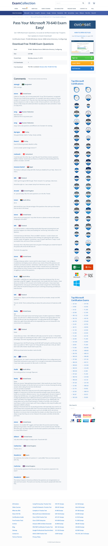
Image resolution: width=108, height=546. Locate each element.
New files (34, 8)
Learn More (82, 63)
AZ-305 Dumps (79, 514)
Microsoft (26, 13)
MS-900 (86, 347)
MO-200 (75, 397)
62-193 (74, 388)
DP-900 (75, 359)
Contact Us (15, 533)
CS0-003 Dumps (79, 527)
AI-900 (74, 306)
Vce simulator (59, 8)
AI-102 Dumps (79, 517)
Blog (13, 527)
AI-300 (86, 371)
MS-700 (75, 353)
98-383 (86, 397)
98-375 (86, 394)
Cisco (32, 13)
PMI (65, 13)
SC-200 (86, 315)
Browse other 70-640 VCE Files (48, 67)
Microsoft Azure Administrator (41, 514)
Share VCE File (16, 514)
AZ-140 (86, 335)
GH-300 (75, 341)
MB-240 (75, 379)
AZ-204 (86, 333)
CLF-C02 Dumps (59, 530)
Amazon (43, 13)
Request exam (72, 8)
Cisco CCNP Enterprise (39, 520)
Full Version (82, 68)
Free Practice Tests (17, 520)
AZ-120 (86, 379)
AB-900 (86, 327)
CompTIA (37, 13)
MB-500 (75, 371)
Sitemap (14, 530)
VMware (82, 13)
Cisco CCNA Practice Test (40, 517)
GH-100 (86, 382)
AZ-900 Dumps (59, 524)
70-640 (27, 17)
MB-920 (86, 385)
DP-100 (86, 359)
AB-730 (75, 321)
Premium (24, 8)
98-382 (86, 388)
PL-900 (74, 347)
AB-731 (75, 327)
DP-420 (75, 373)
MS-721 (86, 362)
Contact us (83, 8)
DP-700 (86, 303)
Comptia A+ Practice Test (40, 510)
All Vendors (15, 504)
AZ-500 (86, 330)
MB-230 (75, 362)
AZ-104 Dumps (79, 504)
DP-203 (75, 382)
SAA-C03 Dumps (80, 507)
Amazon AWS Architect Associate (42, 524)
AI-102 (74, 309)
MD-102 (75, 315)
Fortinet (54, 13)
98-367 (74, 394)
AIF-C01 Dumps (59, 517)
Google (48, 13)
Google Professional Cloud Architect (43, 530)
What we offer (16, 510)
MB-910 (86, 391)
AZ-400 (75, 338)
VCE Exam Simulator (80, 36)
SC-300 (86, 312)
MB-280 (86, 356)
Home (16, 8)
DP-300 (75, 350)
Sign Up (82, 57)
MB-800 (86, 350)
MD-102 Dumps (59, 527)
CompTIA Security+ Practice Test (42, 504)
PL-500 (86, 373)
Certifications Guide (18, 517)
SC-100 (75, 330)
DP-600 (86, 321)
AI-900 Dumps (59, 510)
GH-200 (86, 368)
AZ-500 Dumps (79, 530)
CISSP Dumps (59, 533)
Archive (14, 524)
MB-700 (75, 376)
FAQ (92, 8)
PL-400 (86, 338)
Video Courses (46, 8)
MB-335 (75, 368)
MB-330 (75, 356)
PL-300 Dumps (79, 520)
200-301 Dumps (59, 507)
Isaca (77, 13)
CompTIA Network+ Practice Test (42, 507)
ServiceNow (71, 13)
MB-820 (75, 365)
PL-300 (86, 309)
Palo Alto (87, 13)
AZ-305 (86, 306)
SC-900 (75, 333)
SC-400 (75, 385)
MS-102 (75, 318)
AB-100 (86, 318)
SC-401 (75, 324)
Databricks (60, 13)
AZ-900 (75, 312)
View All (93, 13)
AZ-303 (75, 391)
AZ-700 (86, 324)
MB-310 (86, 353)
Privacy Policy (36, 537)
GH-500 (86, 376)
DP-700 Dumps (79, 510)
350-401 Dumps (79, 524)
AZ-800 (86, 341)
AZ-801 (75, 344)
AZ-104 (75, 303)
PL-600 (86, 344)
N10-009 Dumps (59, 520)
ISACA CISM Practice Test (40, 533)
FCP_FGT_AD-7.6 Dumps (82, 533)
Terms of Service (17, 537)
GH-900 (86, 365)
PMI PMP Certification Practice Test (43, 527)
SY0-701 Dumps (59, 504)
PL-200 (74, 335)
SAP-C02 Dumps (59, 514)
